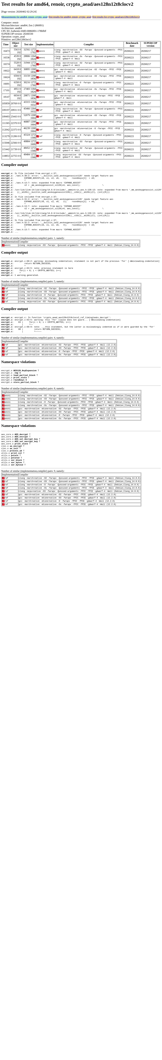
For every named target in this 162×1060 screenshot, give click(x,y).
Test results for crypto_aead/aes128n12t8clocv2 (116, 17)
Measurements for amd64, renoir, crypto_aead (24, 17)
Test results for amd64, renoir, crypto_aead (69, 17)
